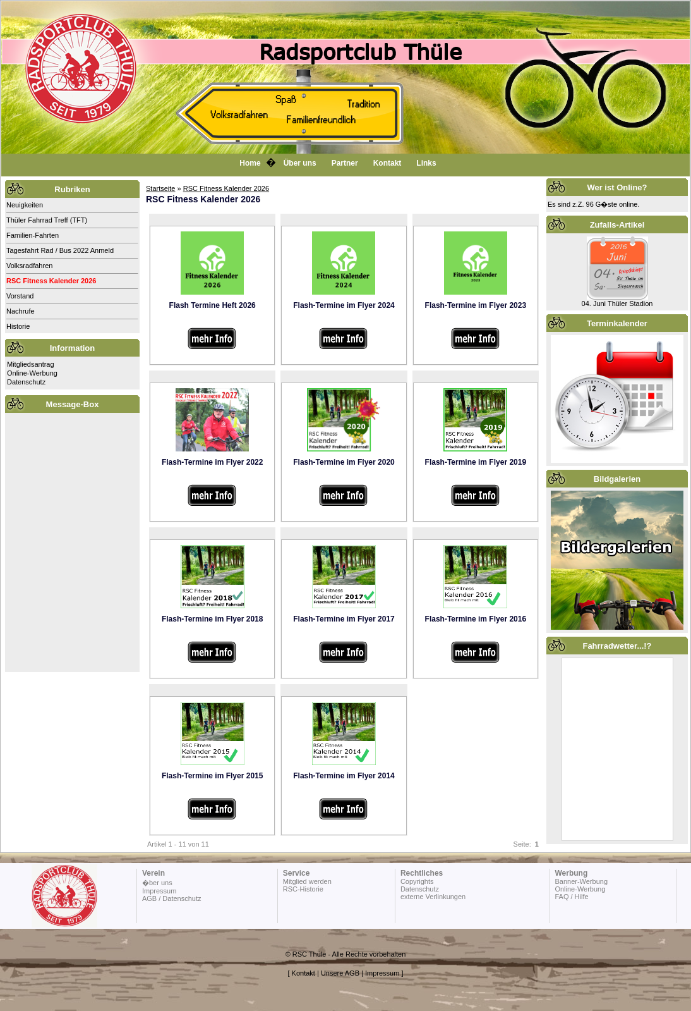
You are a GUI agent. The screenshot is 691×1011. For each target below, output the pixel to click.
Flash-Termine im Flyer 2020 (344, 462)
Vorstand (19, 296)
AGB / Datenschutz (171, 898)
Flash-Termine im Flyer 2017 (344, 619)
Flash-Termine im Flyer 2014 (344, 775)
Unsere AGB (340, 973)
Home (249, 163)
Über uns (300, 163)
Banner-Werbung (581, 881)
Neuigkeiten (24, 205)
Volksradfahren (29, 265)
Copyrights (417, 881)
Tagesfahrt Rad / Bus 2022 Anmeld (60, 250)
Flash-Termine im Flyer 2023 (476, 305)
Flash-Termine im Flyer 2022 (212, 462)
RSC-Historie (303, 889)
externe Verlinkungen (433, 896)
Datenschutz (26, 382)
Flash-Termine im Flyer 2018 (212, 619)
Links (426, 163)
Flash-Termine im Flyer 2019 (476, 462)
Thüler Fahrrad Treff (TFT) (46, 220)
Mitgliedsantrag (30, 364)
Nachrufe (20, 311)
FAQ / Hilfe (571, 896)
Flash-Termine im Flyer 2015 (212, 775)
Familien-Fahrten (32, 235)
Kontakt (387, 163)
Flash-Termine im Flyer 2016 (476, 619)
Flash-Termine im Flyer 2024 (344, 305)
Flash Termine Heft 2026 (212, 305)
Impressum (159, 891)
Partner (345, 163)
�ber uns (157, 882)
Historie (18, 326)
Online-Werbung (32, 373)
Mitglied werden (307, 881)
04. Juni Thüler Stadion (617, 303)
